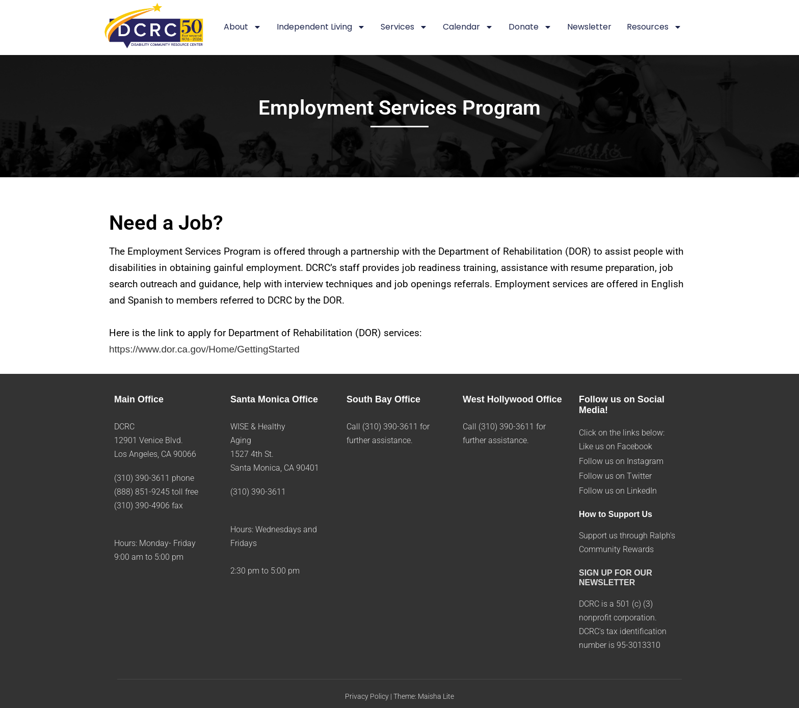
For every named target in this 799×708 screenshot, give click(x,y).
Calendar (468, 27)
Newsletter (589, 27)
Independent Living (321, 27)
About (242, 27)
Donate (530, 27)
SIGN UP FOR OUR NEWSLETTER (615, 577)
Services (404, 27)
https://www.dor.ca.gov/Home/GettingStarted (204, 349)
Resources (654, 27)
